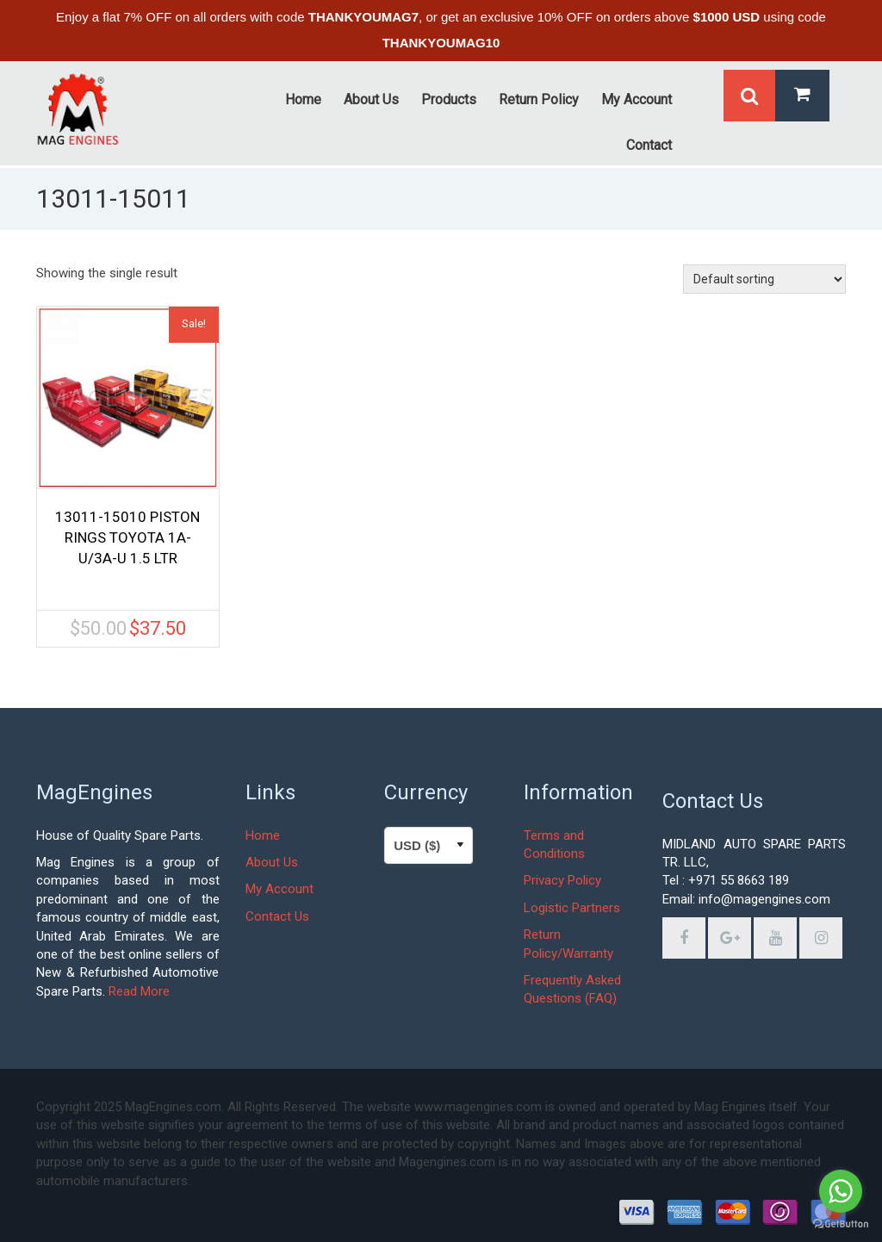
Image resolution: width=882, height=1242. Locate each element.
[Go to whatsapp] (840, 1191)
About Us (271, 862)
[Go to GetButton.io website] (840, 1224)
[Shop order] (764, 279)
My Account (279, 889)
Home (262, 835)
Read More (139, 991)
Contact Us (277, 916)
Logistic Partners (572, 908)
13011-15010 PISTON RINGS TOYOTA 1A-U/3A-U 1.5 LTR (127, 537)
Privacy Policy (562, 880)
